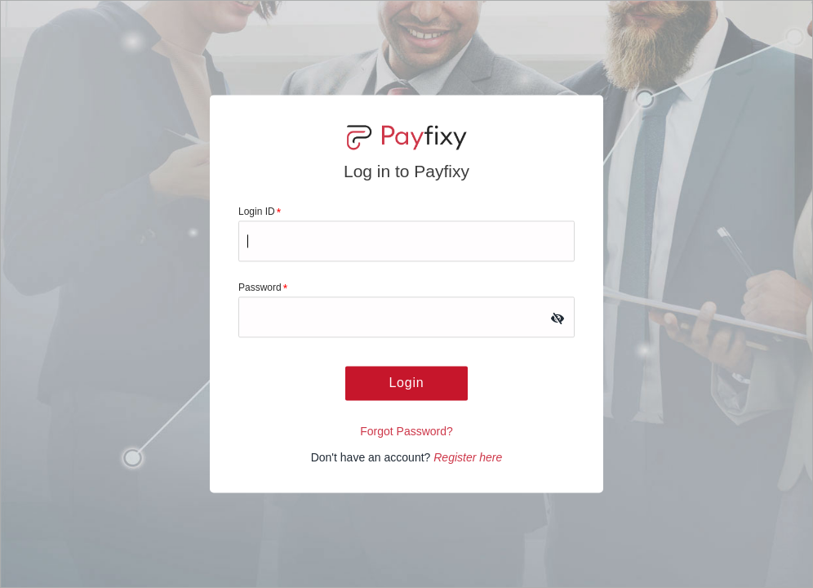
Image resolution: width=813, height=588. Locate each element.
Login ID (259, 212)
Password (262, 288)
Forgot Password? (406, 432)
